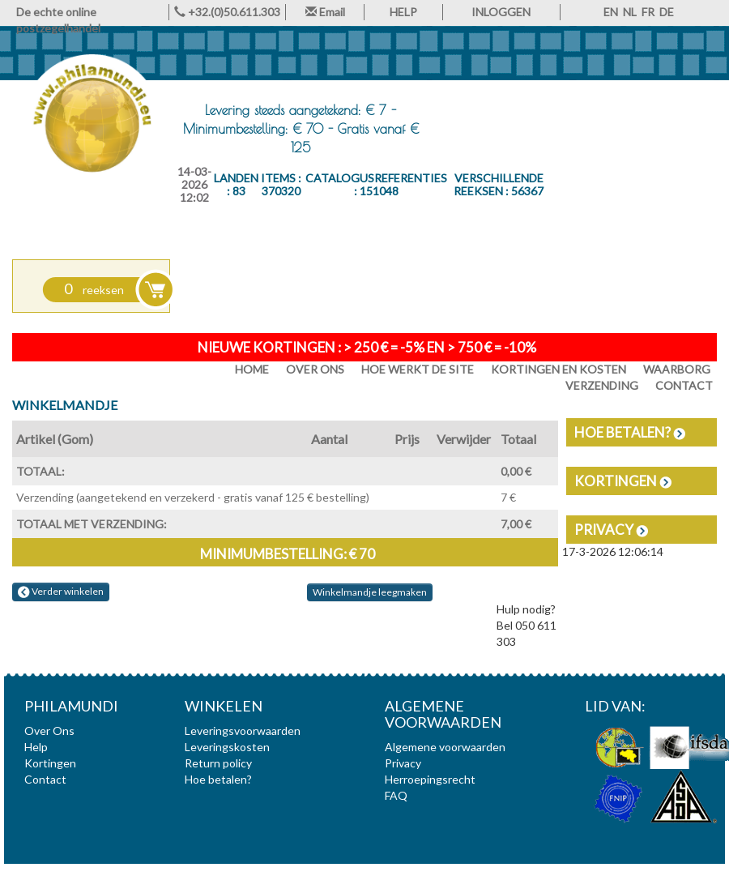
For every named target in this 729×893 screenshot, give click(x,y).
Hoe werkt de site (417, 369)
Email (325, 12)
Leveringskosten (227, 747)
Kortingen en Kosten (558, 369)
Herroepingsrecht (430, 779)
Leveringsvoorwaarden (243, 730)
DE (666, 12)
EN (610, 12)
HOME (252, 369)
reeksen (94, 290)
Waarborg (676, 369)
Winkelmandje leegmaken (370, 592)
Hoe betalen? (629, 432)
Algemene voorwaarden (445, 747)
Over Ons (315, 369)
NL (630, 12)
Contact (45, 779)
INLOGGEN (501, 12)
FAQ (396, 795)
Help (36, 747)
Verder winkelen (61, 591)
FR (648, 12)
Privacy (611, 529)
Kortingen (622, 480)
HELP (403, 12)
